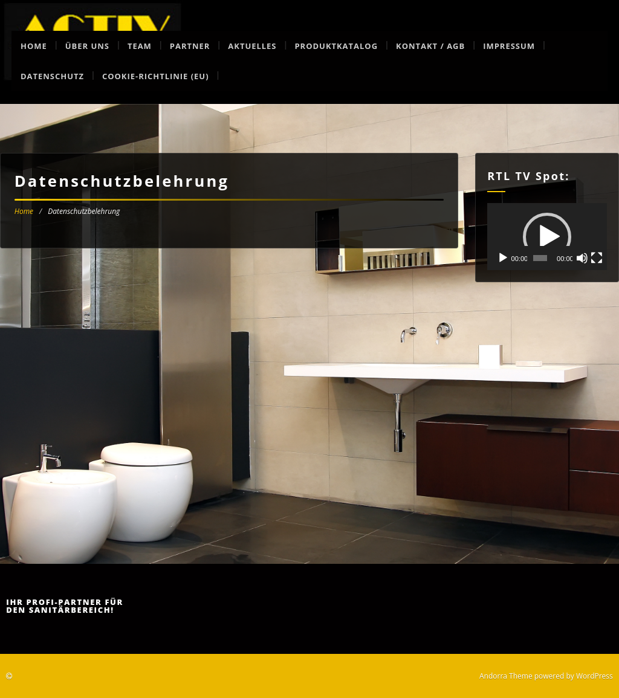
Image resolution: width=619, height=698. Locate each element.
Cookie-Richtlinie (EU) (155, 76)
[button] (547, 237)
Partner (190, 45)
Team (140, 45)
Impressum (509, 45)
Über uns (87, 45)
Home (34, 45)
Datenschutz (52, 76)
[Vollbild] (597, 258)
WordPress (594, 676)
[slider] (540, 258)
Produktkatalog (336, 45)
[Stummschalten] (582, 258)
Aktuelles (252, 45)
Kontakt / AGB (430, 45)
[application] (547, 236)
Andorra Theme (506, 676)
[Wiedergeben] (503, 258)
